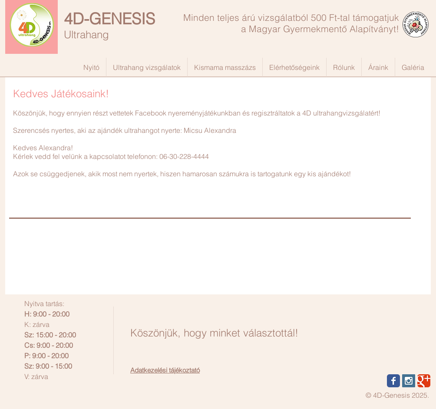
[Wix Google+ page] (423, 380)
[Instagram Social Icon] (408, 380)
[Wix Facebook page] (393, 380)
